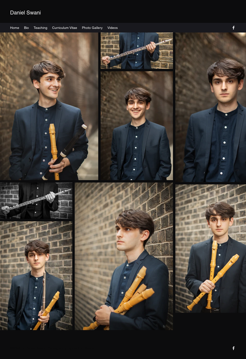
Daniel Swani (25, 13)
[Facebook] (233, 27)
